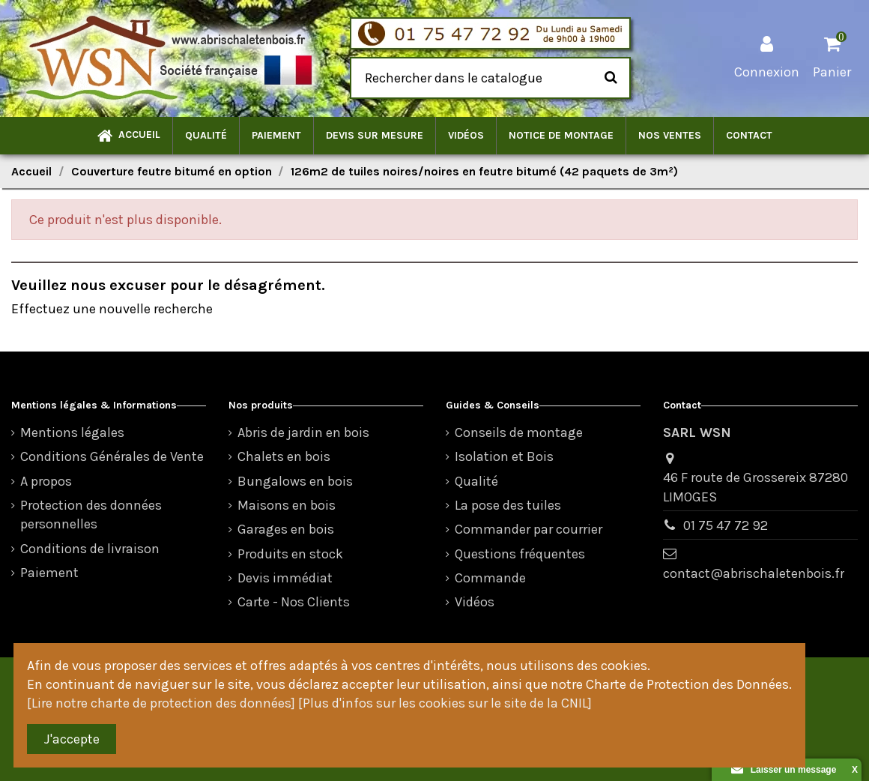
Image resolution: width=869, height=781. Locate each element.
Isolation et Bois (504, 456)
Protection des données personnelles (91, 514)
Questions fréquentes (520, 554)
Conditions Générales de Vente (112, 456)
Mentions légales (72, 432)
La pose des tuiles (508, 505)
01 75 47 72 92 (725, 525)
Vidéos (474, 602)
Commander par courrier (528, 529)
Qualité (476, 481)
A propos (46, 481)
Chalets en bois (283, 456)
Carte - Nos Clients (293, 602)
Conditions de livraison (90, 548)
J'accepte (72, 739)
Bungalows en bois (295, 481)
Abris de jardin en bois (303, 432)
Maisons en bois (286, 505)
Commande (490, 578)
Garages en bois (285, 529)
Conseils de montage (519, 432)
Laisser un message (784, 770)
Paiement (49, 572)
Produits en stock (290, 554)
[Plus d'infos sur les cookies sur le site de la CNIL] (445, 703)
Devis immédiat (285, 578)
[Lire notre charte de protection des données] (161, 703)
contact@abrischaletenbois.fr (753, 573)
